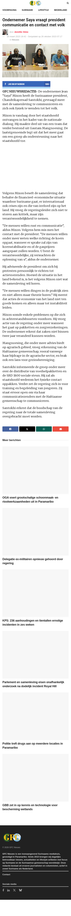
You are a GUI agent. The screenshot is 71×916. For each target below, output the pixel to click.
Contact (6, 874)
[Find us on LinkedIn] (8, 890)
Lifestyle (43, 10)
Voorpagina (9, 10)
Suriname (27, 10)
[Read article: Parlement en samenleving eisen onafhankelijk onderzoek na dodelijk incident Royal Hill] (35, 655)
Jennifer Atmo (21, 32)
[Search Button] (68, 3)
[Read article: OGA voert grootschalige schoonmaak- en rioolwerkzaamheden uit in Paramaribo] (35, 470)
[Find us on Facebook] (3, 890)
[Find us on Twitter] (14, 890)
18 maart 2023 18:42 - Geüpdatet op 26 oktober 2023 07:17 (34, 36)
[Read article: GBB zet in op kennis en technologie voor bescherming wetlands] (35, 778)
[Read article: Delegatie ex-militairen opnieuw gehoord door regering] (35, 532)
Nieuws (15, 40)
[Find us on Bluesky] (20, 890)
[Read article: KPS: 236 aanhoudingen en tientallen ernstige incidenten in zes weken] (35, 593)
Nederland (60, 10)
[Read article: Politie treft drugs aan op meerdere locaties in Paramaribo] (35, 716)
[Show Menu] (3, 3)
